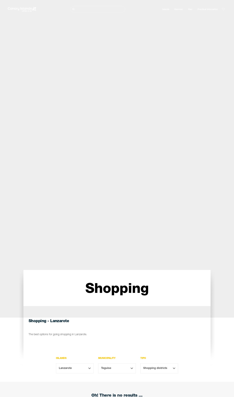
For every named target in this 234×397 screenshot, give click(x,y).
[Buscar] (97, 9)
